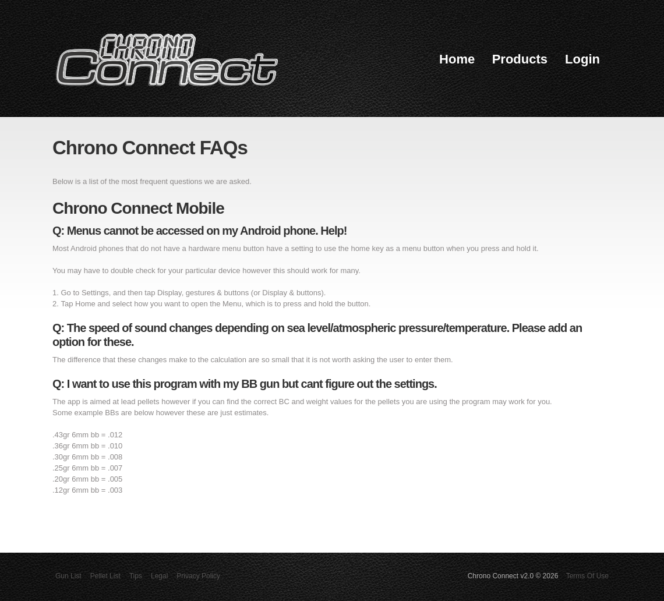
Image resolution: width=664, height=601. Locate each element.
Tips (135, 576)
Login (582, 59)
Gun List (68, 576)
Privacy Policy (198, 576)
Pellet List (105, 576)
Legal (159, 576)
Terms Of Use (587, 576)
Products (520, 59)
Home (457, 59)
